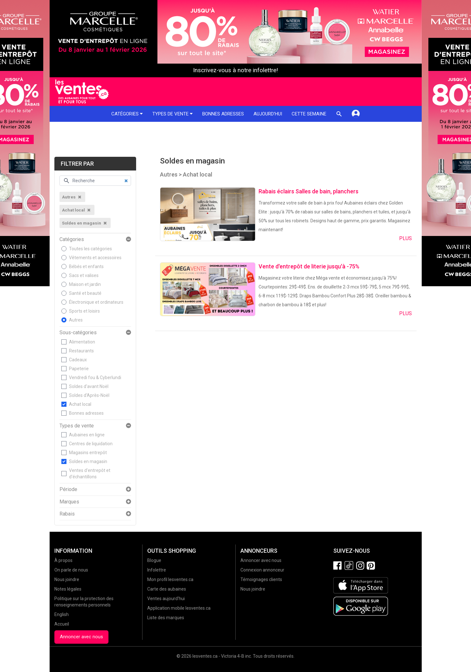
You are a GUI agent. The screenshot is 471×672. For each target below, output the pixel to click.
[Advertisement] (235, 139)
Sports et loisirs (84, 311)
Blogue (154, 560)
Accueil (61, 624)
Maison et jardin (85, 284)
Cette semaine (309, 114)
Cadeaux (78, 359)
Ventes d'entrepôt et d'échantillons (89, 473)
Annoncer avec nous (81, 637)
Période (68, 489)
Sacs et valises (84, 275)
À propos (63, 560)
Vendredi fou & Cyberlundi (95, 377)
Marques (69, 502)
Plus (405, 238)
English (61, 614)
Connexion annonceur (262, 569)
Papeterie (79, 368)
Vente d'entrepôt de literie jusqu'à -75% (309, 266)
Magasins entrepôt (88, 452)
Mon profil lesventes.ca (170, 579)
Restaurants (81, 350)
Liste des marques (165, 617)
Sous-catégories (78, 333)
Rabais (67, 514)
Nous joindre (66, 579)
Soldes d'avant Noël (88, 386)
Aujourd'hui (267, 114)
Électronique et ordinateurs (96, 302)
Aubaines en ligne (87, 434)
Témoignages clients (261, 579)
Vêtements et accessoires (95, 257)
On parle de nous (71, 569)
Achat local (80, 404)
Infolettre (156, 569)
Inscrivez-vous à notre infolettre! (235, 70)
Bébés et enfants (86, 266)
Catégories (127, 114)
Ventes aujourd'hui (166, 598)
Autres (76, 319)
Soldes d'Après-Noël (89, 395)
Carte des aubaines (166, 589)
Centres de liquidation (91, 443)
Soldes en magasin (88, 461)
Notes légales (67, 589)
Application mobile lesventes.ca (179, 608)
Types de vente (172, 114)
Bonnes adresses (223, 114)
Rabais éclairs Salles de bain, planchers (308, 191)
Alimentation (82, 341)
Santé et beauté (85, 293)
